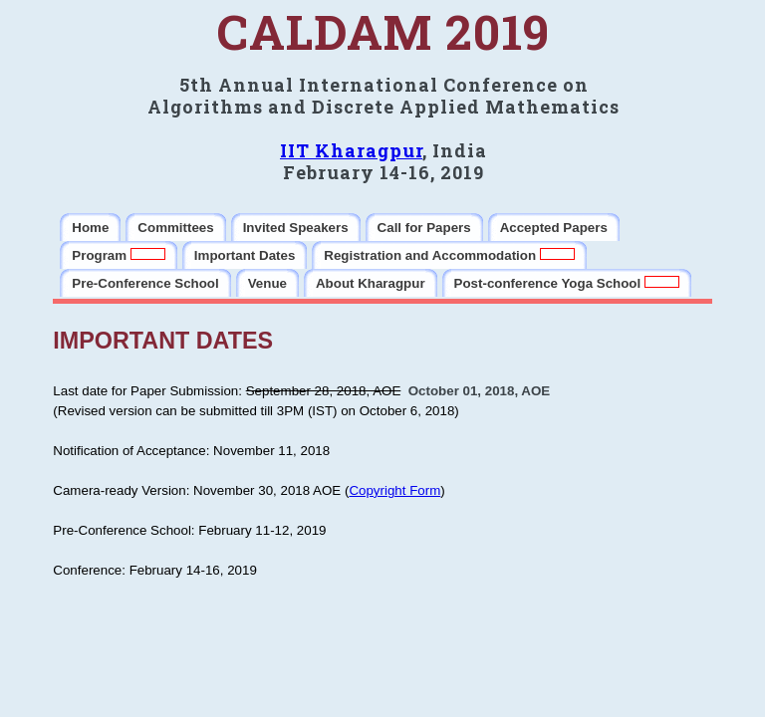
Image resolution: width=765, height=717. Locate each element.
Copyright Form (394, 490)
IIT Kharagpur (351, 150)
